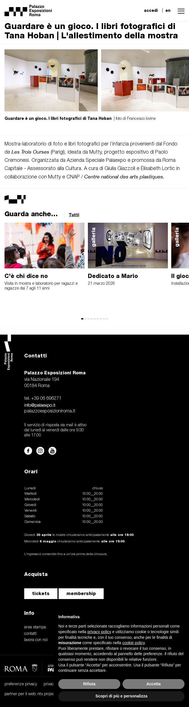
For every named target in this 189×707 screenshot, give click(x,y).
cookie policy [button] (133, 642)
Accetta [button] (153, 684)
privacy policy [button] (99, 631)
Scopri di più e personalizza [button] (121, 696)
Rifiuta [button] (89, 684)
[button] (179, 10)
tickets (41, 593)
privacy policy (55, 684)
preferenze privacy (21, 684)
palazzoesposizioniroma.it (49, 411)
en (167, 10)
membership (81, 593)
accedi (151, 10)
